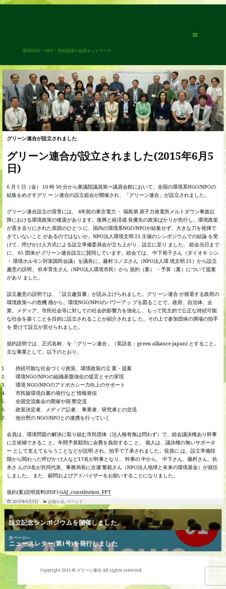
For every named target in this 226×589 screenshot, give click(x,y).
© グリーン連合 (87, 570)
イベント (75, 501)
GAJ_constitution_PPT (85, 492)
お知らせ (56, 501)
